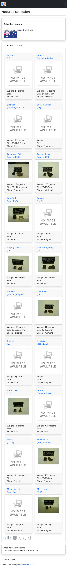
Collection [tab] (8, 45)
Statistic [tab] (20, 45)
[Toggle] (62, 3)
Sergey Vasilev (29, 564)
